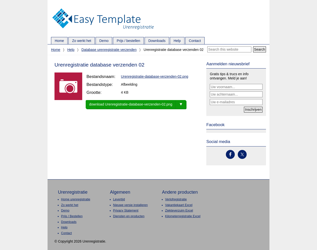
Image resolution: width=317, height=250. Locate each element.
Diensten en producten (129, 216)
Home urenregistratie (75, 199)
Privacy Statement (125, 210)
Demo (65, 210)
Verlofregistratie (176, 199)
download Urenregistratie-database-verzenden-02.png (130, 104)
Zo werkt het (69, 205)
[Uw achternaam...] (236, 94)
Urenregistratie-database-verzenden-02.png (154, 76)
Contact (66, 233)
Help (71, 50)
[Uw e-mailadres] (236, 102)
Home (55, 50)
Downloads (69, 222)
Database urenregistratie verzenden (109, 50)
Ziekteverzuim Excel (179, 210)
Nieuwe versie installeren (130, 205)
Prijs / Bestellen (72, 216)
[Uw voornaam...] (236, 87)
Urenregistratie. (103, 9)
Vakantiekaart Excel (178, 205)
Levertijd (119, 199)
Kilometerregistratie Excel (183, 216)
